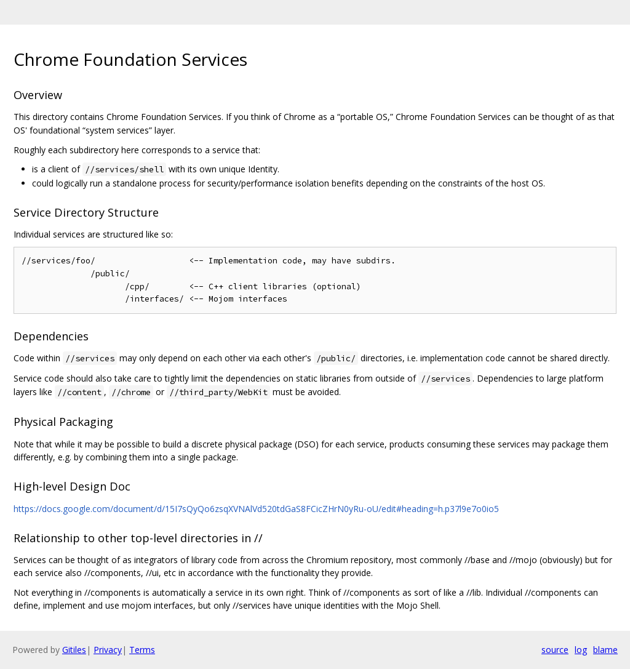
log (581, 649)
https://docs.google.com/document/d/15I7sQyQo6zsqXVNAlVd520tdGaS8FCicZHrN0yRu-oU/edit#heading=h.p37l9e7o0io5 (256, 509)
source (554, 649)
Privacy (108, 649)
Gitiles (74, 649)
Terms (142, 649)
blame (605, 649)
